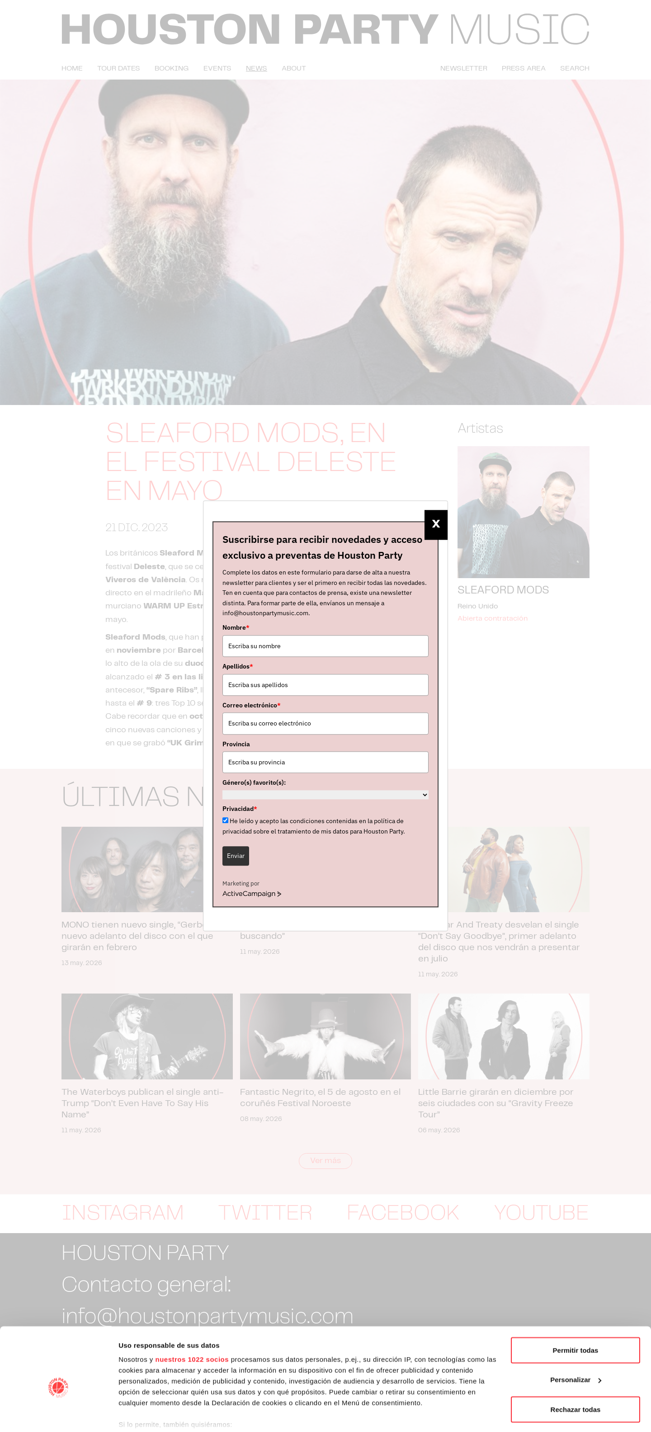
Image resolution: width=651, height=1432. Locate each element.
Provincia (236, 744)
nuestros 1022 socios (192, 1314)
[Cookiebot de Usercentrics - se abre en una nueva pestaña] (58, 1414)
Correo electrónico (251, 705)
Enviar (236, 856)
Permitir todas (576, 1305)
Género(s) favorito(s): (254, 783)
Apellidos (237, 666)
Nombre (236, 628)
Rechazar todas (576, 1364)
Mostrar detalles (144, 1414)
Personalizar (575, 1335)
